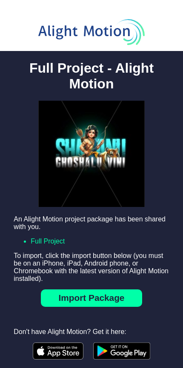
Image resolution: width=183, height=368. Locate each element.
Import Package (92, 298)
